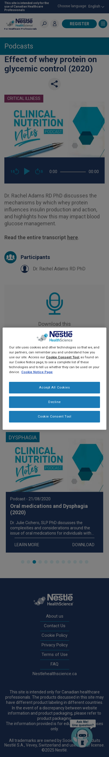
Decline (54, 402)
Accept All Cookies (54, 387)
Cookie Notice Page (37, 372)
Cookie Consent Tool (55, 416)
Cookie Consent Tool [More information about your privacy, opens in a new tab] (62, 357)
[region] (54, 378)
